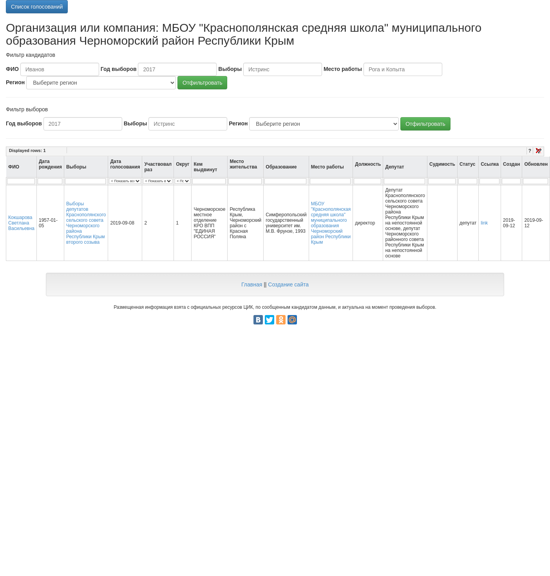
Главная (251, 284)
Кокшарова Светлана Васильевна (21, 223)
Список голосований (37, 7)
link (484, 223)
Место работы (343, 69)
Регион (15, 82)
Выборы (230, 69)
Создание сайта (288, 284)
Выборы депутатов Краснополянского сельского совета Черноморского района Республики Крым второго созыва (86, 223)
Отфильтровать (202, 83)
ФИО (12, 69)
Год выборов (119, 69)
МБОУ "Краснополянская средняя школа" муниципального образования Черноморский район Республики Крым (331, 223)
